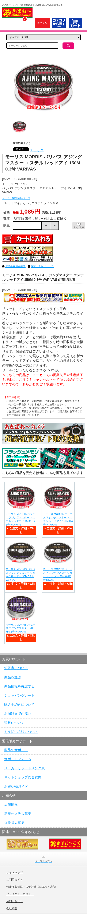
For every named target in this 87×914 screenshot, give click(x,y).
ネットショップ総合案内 (22, 777)
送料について (14, 723)
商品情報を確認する (19, 686)
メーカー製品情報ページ (16, 198)
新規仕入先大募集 (17, 813)
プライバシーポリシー (20, 894)
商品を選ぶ (12, 677)
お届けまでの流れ (17, 713)
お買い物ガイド (16, 786)
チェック (37, 150)
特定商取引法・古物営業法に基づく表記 (31, 886)
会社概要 (11, 908)
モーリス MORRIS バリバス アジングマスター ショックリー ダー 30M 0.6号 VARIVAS (57, 574)
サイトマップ (14, 872)
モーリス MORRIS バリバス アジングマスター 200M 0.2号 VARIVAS (20, 628)
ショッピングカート (19, 695)
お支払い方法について (21, 732)
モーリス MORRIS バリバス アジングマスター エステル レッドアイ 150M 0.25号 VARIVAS (20, 519)
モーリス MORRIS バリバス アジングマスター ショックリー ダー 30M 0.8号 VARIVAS (20, 574)
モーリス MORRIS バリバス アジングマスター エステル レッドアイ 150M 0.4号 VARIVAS (58, 519)
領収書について (16, 668)
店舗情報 (11, 804)
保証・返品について (42, 266)
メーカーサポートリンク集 (24, 768)
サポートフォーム (17, 759)
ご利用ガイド (14, 879)
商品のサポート (16, 750)
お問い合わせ (14, 901)
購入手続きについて (19, 704)
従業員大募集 (14, 822)
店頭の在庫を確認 (15, 266)
